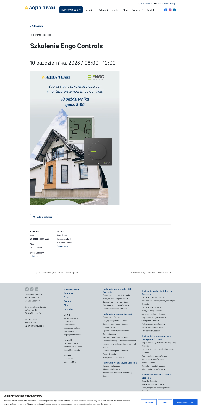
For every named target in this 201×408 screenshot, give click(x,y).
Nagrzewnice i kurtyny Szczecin (115, 337)
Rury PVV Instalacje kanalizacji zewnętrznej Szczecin (159, 344)
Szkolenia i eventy (109, 9)
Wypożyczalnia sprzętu (73, 335)
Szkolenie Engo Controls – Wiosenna (149, 272)
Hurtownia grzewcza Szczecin (118, 313)
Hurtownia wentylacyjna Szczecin (120, 362)
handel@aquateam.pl (167, 3)
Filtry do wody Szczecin (151, 331)
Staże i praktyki (70, 362)
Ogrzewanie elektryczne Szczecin (116, 330)
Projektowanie (69, 324)
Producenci (69, 293)
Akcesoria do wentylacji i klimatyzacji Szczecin (117, 374)
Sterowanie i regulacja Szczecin (115, 351)
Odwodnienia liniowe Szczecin (153, 369)
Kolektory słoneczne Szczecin (115, 308)
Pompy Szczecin (109, 354)
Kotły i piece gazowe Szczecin (115, 320)
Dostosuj (149, 402)
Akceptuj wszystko (185, 402)
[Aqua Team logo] (40, 8)
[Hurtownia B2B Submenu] (80, 9)
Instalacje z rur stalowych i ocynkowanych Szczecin (119, 345)
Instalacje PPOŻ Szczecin (151, 307)
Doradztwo (68, 321)
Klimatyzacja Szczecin (111, 369)
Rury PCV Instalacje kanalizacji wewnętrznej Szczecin (154, 319)
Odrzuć (165, 402)
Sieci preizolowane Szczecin (153, 359)
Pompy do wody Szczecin (152, 311)
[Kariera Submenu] (142, 10)
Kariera (136, 9)
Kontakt (151, 9)
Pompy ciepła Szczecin (112, 317)
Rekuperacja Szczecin (111, 366)
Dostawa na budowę (72, 328)
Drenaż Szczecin (148, 362)
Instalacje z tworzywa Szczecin (154, 297)
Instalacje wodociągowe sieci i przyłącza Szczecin (158, 351)
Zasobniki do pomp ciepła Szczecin (117, 302)
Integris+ (68, 309)
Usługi (88, 9)
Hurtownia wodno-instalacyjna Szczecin (157, 292)
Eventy (67, 301)
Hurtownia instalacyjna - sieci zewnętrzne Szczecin (156, 337)
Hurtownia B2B (69, 9)
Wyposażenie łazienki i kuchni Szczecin (156, 376)
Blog (125, 9)
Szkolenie (34, 256)
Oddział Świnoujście (72, 350)
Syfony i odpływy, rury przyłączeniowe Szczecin (156, 389)
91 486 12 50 (146, 3)
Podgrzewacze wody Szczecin (153, 324)
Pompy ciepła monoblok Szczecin (116, 295)
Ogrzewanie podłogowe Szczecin (116, 324)
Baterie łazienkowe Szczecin (153, 384)
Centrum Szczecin (71, 343)
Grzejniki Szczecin (110, 327)
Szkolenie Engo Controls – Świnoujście (58, 272)
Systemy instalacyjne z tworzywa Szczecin (119, 341)
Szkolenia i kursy (70, 331)
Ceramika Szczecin (149, 381)
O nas (66, 297)
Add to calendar (44, 217)
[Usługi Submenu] (94, 10)
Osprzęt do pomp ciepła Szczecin (116, 305)
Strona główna (71, 289)
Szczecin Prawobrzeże (73, 347)
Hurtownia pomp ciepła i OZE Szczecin (117, 290)
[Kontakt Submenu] (157, 10)
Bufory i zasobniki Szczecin (113, 357)
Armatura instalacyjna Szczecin (154, 314)
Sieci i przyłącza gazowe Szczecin (155, 356)
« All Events (36, 26)
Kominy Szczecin (109, 334)
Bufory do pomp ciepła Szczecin (115, 298)
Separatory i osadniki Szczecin (154, 366)
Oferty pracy (68, 358)
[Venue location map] (98, 243)
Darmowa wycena (71, 318)
